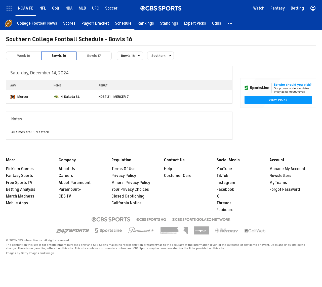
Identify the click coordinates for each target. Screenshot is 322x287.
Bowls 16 (59, 56)
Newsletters (280, 175)
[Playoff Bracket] (95, 23)
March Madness (20, 196)
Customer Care (177, 175)
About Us (67, 168)
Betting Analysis (20, 189)
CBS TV (65, 196)
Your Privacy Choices (130, 189)
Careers (66, 175)
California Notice (126, 203)
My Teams (278, 182)
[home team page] (12, 96)
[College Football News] (37, 23)
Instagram (226, 182)
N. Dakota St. (70, 96)
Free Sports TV (19, 182)
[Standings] (169, 23)
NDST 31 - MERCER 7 (114, 96)
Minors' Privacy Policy (130, 182)
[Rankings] (146, 23)
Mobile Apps (17, 203)
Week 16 (23, 56)
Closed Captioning (127, 196)
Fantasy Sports (19, 175)
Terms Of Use (123, 168)
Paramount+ (70, 189)
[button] (230, 23)
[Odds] (216, 23)
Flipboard (225, 209)
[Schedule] (123, 23)
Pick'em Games (20, 168)
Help (168, 168)
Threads (224, 203)
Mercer (22, 96)
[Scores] (69, 23)
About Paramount (75, 182)
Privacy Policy (123, 175)
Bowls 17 (94, 56)
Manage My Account (287, 168)
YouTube (224, 168)
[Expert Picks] (195, 23)
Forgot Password (284, 189)
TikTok (222, 175)
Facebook (225, 189)
